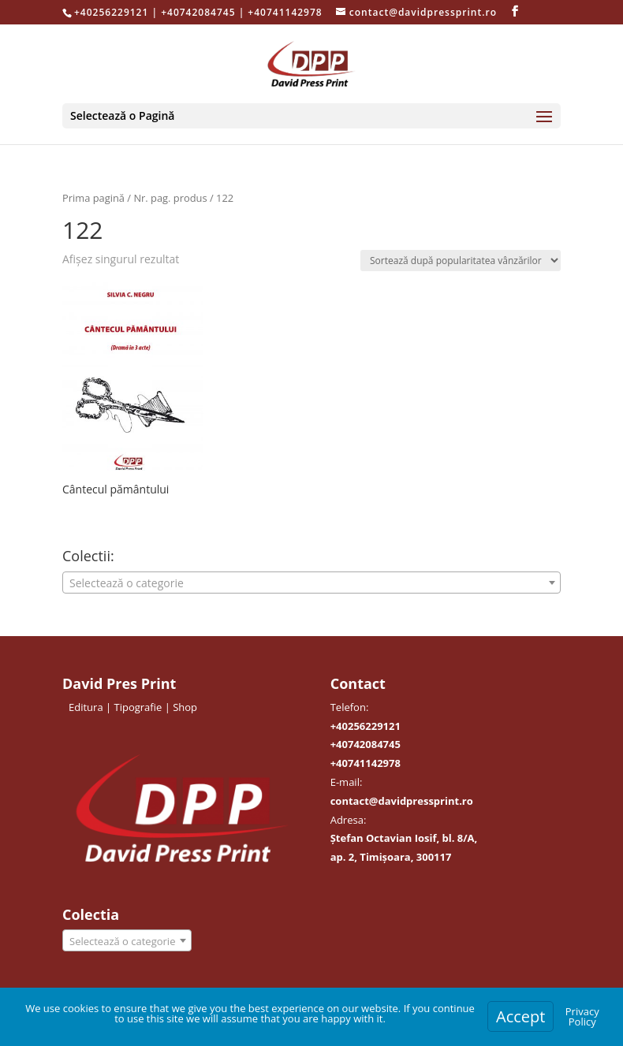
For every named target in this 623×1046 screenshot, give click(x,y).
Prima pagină (93, 198)
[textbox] (311, 583)
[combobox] (311, 582)
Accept (520, 1016)
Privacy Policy (582, 1016)
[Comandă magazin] (460, 260)
